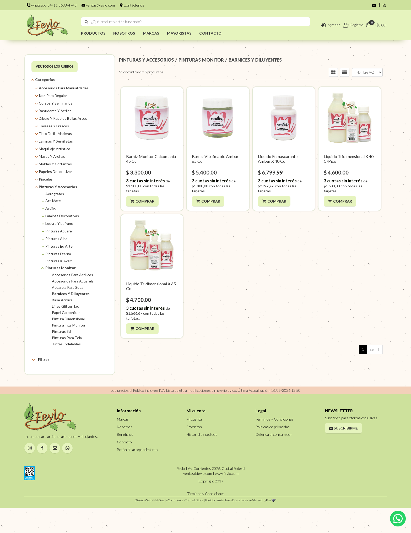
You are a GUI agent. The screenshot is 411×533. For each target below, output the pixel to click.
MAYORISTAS (179, 33)
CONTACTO (210, 33)
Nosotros (124, 452)
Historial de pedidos (201, 459)
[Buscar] (86, 21)
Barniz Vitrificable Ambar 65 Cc (215, 159)
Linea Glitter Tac (65, 306)
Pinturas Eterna (58, 254)
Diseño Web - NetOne (149, 525)
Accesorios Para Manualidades (64, 88)
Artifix (50, 208)
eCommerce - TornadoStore (184, 525)
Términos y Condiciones (275, 444)
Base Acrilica (62, 300)
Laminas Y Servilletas (56, 141)
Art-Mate (53, 200)
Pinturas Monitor (60, 267)
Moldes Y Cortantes (55, 164)
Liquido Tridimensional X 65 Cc (151, 286)
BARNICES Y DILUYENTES (255, 60)
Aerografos (54, 194)
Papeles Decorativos (56, 171)
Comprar (145, 201)
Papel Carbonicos (66, 312)
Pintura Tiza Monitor (68, 325)
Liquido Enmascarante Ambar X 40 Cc (278, 159)
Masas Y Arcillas (52, 156)
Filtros (40, 359)
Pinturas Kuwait (58, 261)
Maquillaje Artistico (54, 148)
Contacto (124, 467)
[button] (374, 5)
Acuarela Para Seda (67, 287)
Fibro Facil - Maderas (55, 133)
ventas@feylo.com (98, 5)
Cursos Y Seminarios (55, 103)
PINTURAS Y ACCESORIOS (146, 60)
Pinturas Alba (56, 238)
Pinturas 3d (61, 331)
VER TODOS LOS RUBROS (54, 66)
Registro (356, 25)
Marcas (44, 372)
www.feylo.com (227, 498)
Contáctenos (132, 5)
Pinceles (46, 179)
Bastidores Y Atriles (55, 110)
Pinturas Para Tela (67, 337)
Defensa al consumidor (274, 459)
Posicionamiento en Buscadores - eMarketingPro (238, 525)
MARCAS (151, 33)
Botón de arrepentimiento (137, 474)
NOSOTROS (124, 33)
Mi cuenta (194, 444)
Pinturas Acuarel (59, 231)
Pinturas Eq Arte (59, 246)
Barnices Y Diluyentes (71, 293)
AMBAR (51, 380)
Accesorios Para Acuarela (73, 281)
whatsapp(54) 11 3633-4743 (52, 5)
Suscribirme (343, 453)
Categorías (45, 79)
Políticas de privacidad (273, 452)
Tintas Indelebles (66, 344)
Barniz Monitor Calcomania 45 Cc (151, 159)
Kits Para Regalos (53, 95)
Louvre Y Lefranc (59, 223)
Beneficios (125, 459)
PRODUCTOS (93, 33)
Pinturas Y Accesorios (58, 186)
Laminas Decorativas (62, 216)
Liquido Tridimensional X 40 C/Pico (349, 159)
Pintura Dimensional (68, 319)
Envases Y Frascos (54, 126)
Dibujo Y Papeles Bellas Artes (63, 118)
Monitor (51, 386)
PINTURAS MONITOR (201, 60)
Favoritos (194, 452)
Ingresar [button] (330, 25)
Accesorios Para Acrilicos (72, 275)
